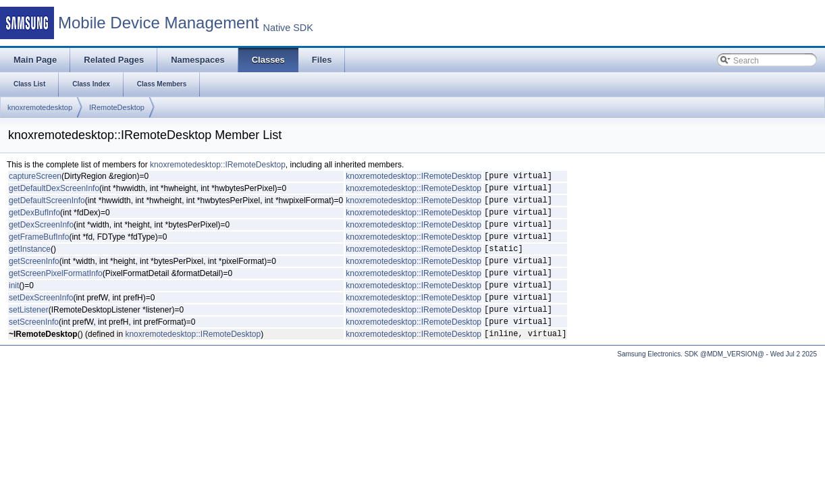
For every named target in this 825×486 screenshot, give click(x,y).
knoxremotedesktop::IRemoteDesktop (218, 164)
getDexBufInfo (34, 220)
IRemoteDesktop (116, 107)
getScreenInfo (34, 276)
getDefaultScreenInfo (47, 206)
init (14, 305)
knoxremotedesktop (39, 107)
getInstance (30, 262)
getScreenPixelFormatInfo (56, 291)
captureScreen (35, 177)
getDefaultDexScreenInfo (54, 191)
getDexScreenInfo (41, 234)
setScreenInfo (34, 347)
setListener (29, 333)
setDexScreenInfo (41, 319)
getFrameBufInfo (39, 248)
